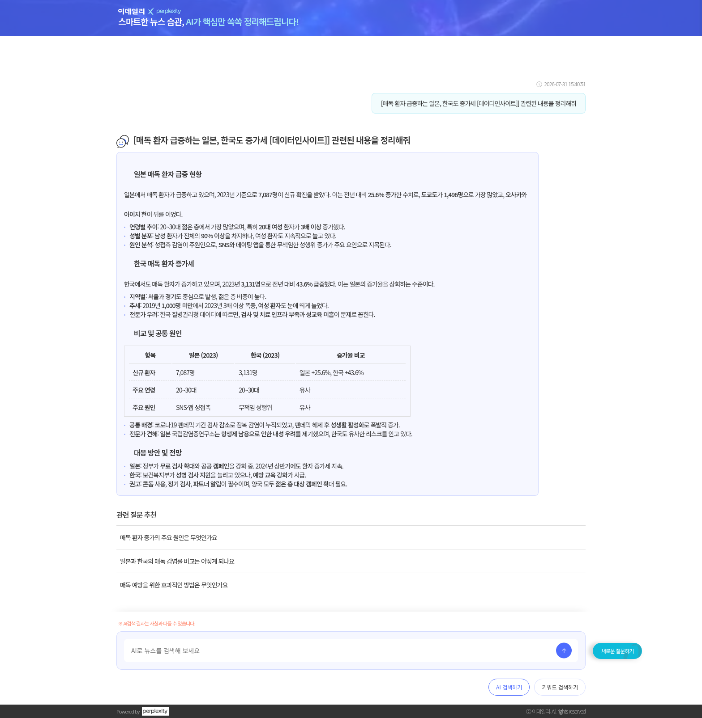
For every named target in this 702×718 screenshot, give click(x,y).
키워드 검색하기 (560, 687)
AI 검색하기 (509, 687)
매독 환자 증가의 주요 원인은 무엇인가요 (168, 537)
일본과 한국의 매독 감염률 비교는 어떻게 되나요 (177, 561)
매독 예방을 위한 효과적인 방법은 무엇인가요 (173, 584)
